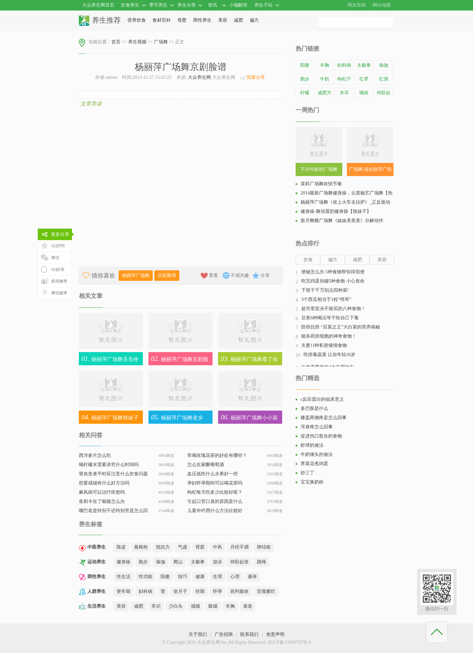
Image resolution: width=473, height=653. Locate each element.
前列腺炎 (239, 591)
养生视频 (137, 41)
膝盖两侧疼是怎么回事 (324, 417)
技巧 (182, 576)
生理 (217, 576)
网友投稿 (357, 5)
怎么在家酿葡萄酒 (205, 464)
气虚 (182, 547)
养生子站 (263, 5)
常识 (156, 606)
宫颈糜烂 (266, 591)
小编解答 (238, 5)
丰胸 (230, 606)
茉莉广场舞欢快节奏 (321, 183)
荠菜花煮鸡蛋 (314, 463)
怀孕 (217, 591)
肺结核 (264, 547)
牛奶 (324, 79)
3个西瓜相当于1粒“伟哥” (326, 299)
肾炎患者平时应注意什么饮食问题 (113, 473)
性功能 (145, 576)
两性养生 (202, 20)
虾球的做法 (312, 445)
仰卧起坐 (239, 561)
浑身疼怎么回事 (317, 426)
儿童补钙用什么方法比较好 (214, 510)
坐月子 (180, 591)
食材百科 (161, 20)
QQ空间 (58, 245)
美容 (222, 20)
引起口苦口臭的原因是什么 (214, 501)
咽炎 (364, 92)
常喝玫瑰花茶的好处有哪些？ (217, 455)
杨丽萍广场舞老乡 (175, 417)
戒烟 (195, 606)
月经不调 (239, 547)
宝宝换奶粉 (312, 482)
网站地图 (381, 5)
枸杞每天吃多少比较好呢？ (214, 492)
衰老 (247, 606)
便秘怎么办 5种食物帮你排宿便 (333, 271)
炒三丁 (307, 472)
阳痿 (165, 576)
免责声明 (275, 634)
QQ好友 (58, 269)
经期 (200, 591)
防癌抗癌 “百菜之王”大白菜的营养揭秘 (340, 327)
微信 (55, 257)
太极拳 (198, 561)
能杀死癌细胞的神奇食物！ (328, 336)
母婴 (182, 20)
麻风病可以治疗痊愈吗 (102, 492)
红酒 (383, 79)
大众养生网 (199, 77)
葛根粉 (141, 547)
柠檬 (304, 92)
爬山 (178, 561)
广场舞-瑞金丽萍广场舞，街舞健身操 (370, 171)
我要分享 (256, 77)
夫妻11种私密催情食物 (324, 345)
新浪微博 (59, 281)
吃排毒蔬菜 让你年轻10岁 (329, 354)
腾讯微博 (59, 293)
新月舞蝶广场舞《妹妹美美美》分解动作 (342, 220)
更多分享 (60, 234)
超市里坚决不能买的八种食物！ (333, 308)
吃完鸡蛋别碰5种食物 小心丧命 (333, 281)
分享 (265, 275)
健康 (200, 576)
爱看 (213, 275)
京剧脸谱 (167, 275)
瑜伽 (160, 561)
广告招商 (223, 634)
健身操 (123, 561)
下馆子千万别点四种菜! (325, 290)
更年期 (123, 591)
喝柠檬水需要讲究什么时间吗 (109, 464)
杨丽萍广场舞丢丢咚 (109, 358)
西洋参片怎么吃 (95, 455)
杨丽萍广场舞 (135, 275)
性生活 (123, 576)
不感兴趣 (240, 275)
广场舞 (161, 41)
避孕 (252, 576)
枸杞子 (344, 79)
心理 (234, 576)
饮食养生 (130, 5)
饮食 (308, 259)
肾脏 (200, 547)
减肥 (238, 20)
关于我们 (198, 634)
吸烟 (212, 606)
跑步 (143, 561)
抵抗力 (163, 547)
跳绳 (261, 561)
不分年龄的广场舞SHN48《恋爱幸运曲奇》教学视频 (319, 171)
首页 (116, 41)
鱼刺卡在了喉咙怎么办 (102, 501)
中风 (217, 547)
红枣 (364, 79)
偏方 (254, 20)
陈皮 (121, 547)
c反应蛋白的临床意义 (322, 399)
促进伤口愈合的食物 (321, 436)
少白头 (176, 606)
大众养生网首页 (98, 5)
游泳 (217, 561)
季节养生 (158, 5)
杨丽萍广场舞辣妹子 (109, 417)
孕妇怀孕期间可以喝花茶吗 (214, 483)
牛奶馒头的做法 (317, 454)
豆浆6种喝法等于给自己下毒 (330, 317)
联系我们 (249, 634)
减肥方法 (324, 97)
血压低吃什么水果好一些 (212, 473)
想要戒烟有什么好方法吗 (104, 483)
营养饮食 (136, 20)
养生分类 (186, 5)
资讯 (212, 5)
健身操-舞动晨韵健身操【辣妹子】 (336, 211)
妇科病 (145, 591)
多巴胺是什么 (314, 408)
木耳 (344, 92)
